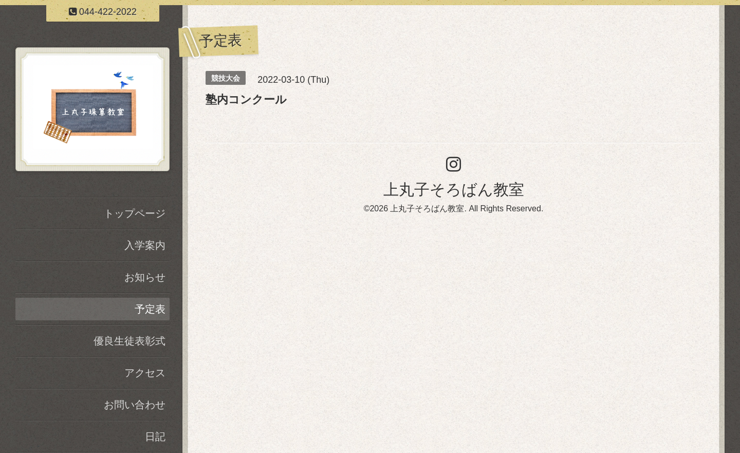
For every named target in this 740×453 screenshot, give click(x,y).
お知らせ (144, 277)
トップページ (134, 213)
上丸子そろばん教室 (453, 189)
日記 (155, 436)
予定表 (150, 309)
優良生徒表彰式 (129, 341)
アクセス (144, 372)
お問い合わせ (134, 404)
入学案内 (144, 245)
